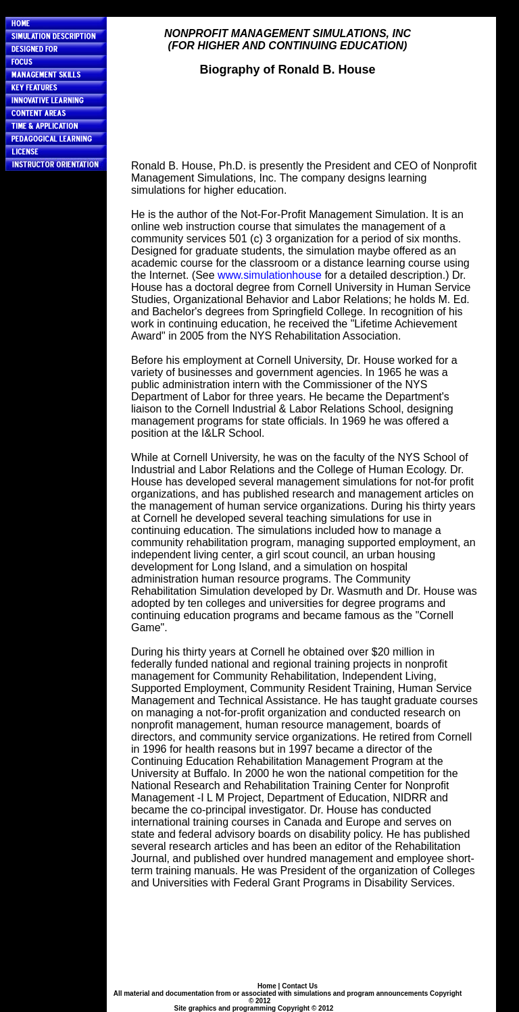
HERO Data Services (368, 1008)
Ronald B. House (299, 1001)
